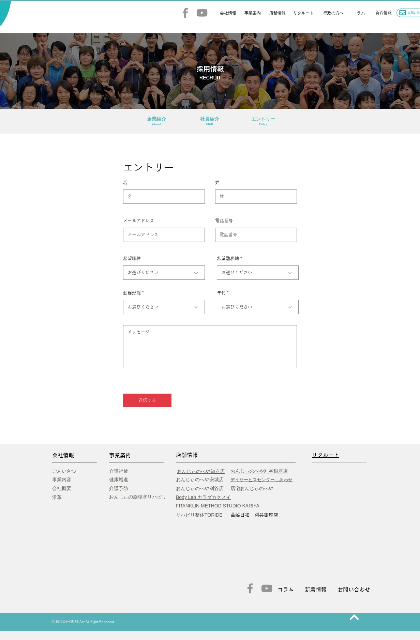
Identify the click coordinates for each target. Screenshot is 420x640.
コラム (286, 589)
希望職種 (132, 258)
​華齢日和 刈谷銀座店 (254, 515)
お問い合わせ (354, 589)
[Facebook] (185, 12)
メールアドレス (138, 220)
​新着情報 (383, 13)
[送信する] (147, 400)
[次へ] (354, 617)
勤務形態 (132, 293)
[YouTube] (202, 12)
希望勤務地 (228, 258)
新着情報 (316, 589)
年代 (221, 293)
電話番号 (224, 220)
